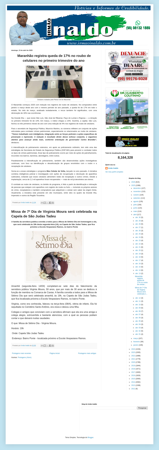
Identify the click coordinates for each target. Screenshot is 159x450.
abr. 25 (138, 234)
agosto (136, 201)
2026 (133, 182)
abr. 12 (138, 298)
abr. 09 (138, 308)
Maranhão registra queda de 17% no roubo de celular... (141, 280)
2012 (133, 389)
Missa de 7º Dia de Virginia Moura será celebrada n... (141, 291)
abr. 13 (138, 273)
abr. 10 (138, 305)
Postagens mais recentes (21, 353)
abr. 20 (138, 250)
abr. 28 (138, 224)
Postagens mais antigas (87, 353)
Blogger (90, 437)
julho (135, 205)
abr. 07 (138, 314)
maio (135, 211)
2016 (133, 375)
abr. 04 (138, 324)
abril (135, 215)
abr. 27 (138, 227)
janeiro (136, 345)
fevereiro (136, 342)
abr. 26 (138, 231)
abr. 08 (138, 311)
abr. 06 (138, 318)
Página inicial (55, 353)
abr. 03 (138, 328)
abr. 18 (138, 257)
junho (135, 208)
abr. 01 (138, 334)
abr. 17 (138, 260)
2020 (133, 362)
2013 (133, 385)
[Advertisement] (25, 417)
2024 (133, 349)
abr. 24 (138, 237)
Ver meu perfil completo (114, 172)
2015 (133, 379)
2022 (133, 356)
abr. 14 (138, 270)
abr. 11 (138, 301)
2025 (133, 185)
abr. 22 (138, 244)
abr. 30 (138, 217)
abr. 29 (138, 221)
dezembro (137, 188)
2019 (133, 366)
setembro (137, 198)
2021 (133, 359)
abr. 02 (138, 331)
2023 (133, 352)
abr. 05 (138, 321)
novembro (137, 191)
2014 (133, 382)
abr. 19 (138, 254)
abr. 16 (138, 264)
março (136, 338)
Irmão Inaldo (113, 168)
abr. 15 (138, 267)
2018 (133, 369)
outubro (136, 195)
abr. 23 (138, 240)
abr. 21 (138, 247)
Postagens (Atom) (24, 357)
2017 (133, 372)
